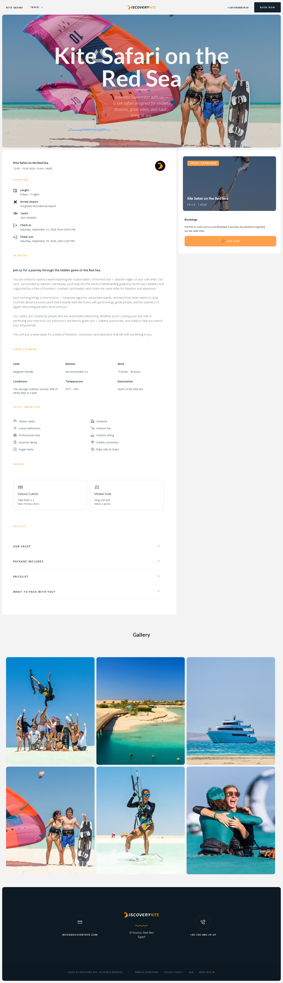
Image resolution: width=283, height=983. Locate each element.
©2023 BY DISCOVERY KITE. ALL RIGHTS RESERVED (95, 972)
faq (191, 972)
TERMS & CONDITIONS (147, 972)
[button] (37, 7)
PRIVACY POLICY (173, 972)
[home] (141, 7)
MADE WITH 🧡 (207, 972)
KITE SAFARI (14, 7)
